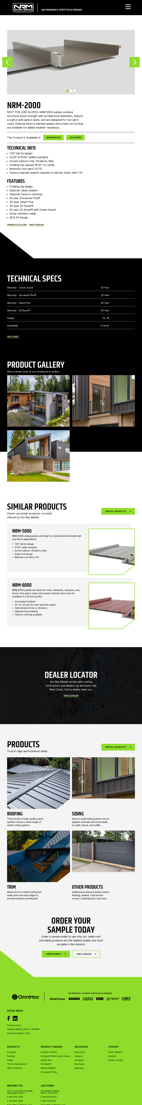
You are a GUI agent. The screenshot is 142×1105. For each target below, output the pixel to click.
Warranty (79, 1068)
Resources (80, 1052)
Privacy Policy (14, 1025)
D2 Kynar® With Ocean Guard (55, 1056)
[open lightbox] (38, 410)
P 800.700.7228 (15, 1097)
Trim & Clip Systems (17, 1064)
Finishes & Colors (17, 225)
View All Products (118, 511)
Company (79, 1060)
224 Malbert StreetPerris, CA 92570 (50, 1092)
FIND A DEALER (36, 225)
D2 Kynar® (46, 1064)
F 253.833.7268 (15, 1101)
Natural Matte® (48, 1068)
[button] (128, 7)
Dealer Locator (115, 1060)
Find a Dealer (71, 705)
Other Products (14, 1068)
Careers (79, 1056)
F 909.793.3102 (48, 1101)
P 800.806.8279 (49, 1097)
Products (11, 1052)
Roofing (11, 1056)
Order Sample (56, 963)
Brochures (80, 1064)
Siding (10, 1060)
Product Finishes (49, 1052)
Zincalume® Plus (49, 1072)
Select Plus (46, 1060)
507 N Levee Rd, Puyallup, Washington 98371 (20, 1092)
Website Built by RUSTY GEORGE (23, 1029)
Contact (112, 1056)
